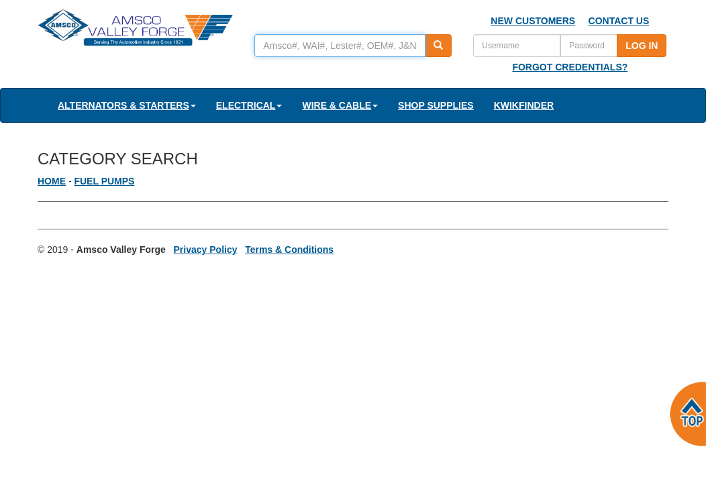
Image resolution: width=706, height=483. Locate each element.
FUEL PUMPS (104, 181)
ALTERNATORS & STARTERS (127, 105)
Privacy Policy (206, 249)
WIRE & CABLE (340, 105)
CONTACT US (619, 20)
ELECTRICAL (249, 105)
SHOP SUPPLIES (436, 105)
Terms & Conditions (289, 249)
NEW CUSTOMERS (533, 20)
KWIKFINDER (524, 105)
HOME (52, 181)
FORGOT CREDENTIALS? (569, 67)
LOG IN (641, 45)
